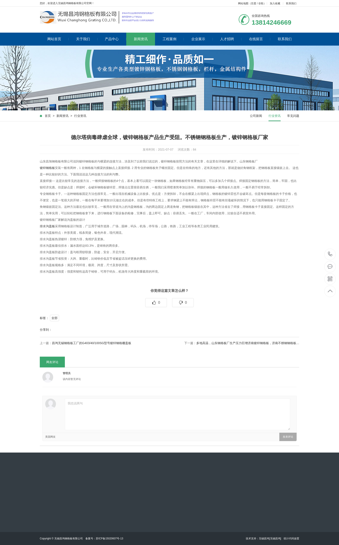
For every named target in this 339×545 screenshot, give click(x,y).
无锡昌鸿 (264, 538)
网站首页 (58, 39)
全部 (54, 318)
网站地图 (243, 3)
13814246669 (330, 254)
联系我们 (291, 3)
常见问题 (293, 116)
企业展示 (202, 39)
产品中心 (115, 39)
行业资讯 (80, 116)
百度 (253, 3)
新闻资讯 (141, 39)
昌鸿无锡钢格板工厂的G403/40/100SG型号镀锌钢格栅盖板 (91, 343)
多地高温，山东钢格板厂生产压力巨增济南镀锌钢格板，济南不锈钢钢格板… (247, 343)
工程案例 (173, 39)
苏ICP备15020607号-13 (109, 538)
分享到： (46, 330)
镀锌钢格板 (47, 168)
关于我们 (87, 39)
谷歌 (261, 3)
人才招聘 (230, 39)
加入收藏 (275, 3)
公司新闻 (256, 116)
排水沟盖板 (47, 226)
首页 (48, 116)
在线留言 (259, 39)
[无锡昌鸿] (275, 538)
